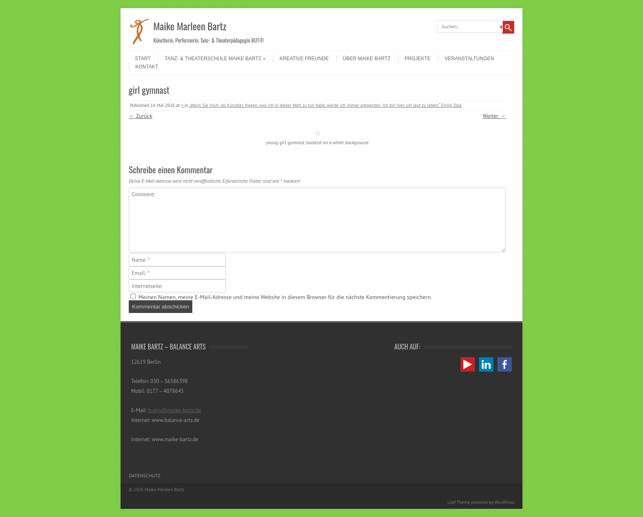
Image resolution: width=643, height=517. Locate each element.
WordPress (504, 502)
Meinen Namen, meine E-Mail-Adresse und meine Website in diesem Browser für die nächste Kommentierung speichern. (285, 297)
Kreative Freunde (304, 58)
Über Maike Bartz (366, 58)
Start (142, 58)
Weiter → (494, 116)
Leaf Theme (458, 502)
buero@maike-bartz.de (174, 410)
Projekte (418, 58)
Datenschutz (144, 475)
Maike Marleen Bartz (189, 25)
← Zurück (141, 116)
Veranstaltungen (469, 58)
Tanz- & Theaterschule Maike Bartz (215, 58)
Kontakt (146, 67)
